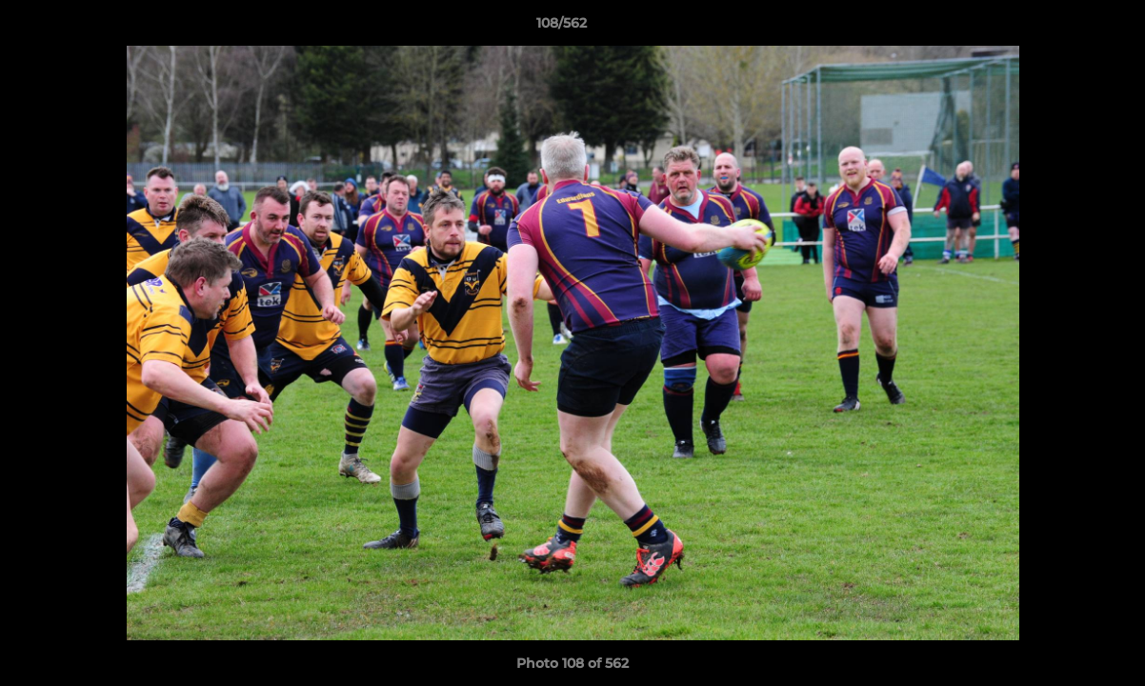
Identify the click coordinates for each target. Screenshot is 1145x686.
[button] (1065, 27)
